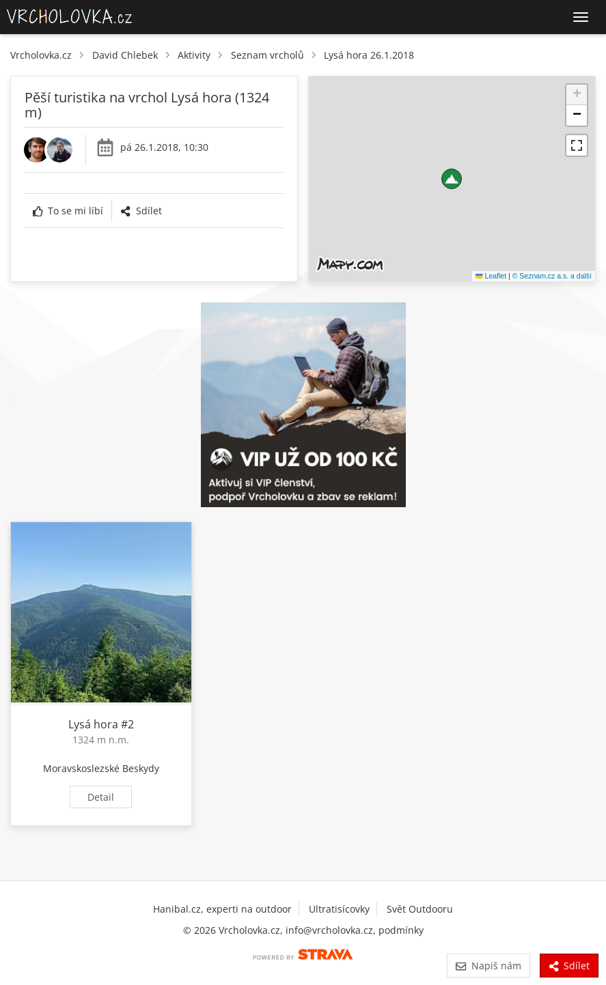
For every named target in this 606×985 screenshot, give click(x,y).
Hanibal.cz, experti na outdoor (222, 908)
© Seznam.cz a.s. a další (552, 276)
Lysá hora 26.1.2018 (369, 54)
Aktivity (194, 54)
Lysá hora (93, 724)
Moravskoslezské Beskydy (101, 768)
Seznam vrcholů (267, 54)
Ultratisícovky (339, 908)
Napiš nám (488, 965)
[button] (451, 179)
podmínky (401, 930)
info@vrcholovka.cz (329, 930)
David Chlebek (125, 54)
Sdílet (140, 210)
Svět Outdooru (420, 908)
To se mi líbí (68, 210)
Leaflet (491, 276)
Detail (100, 796)
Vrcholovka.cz (41, 54)
